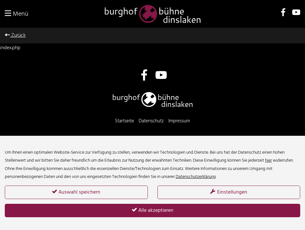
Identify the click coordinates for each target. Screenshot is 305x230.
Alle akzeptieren (152, 210)
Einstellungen (228, 192)
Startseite (124, 121)
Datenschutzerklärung (196, 176)
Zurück (15, 35)
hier (268, 160)
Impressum (179, 121)
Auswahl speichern (76, 192)
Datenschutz (151, 121)
